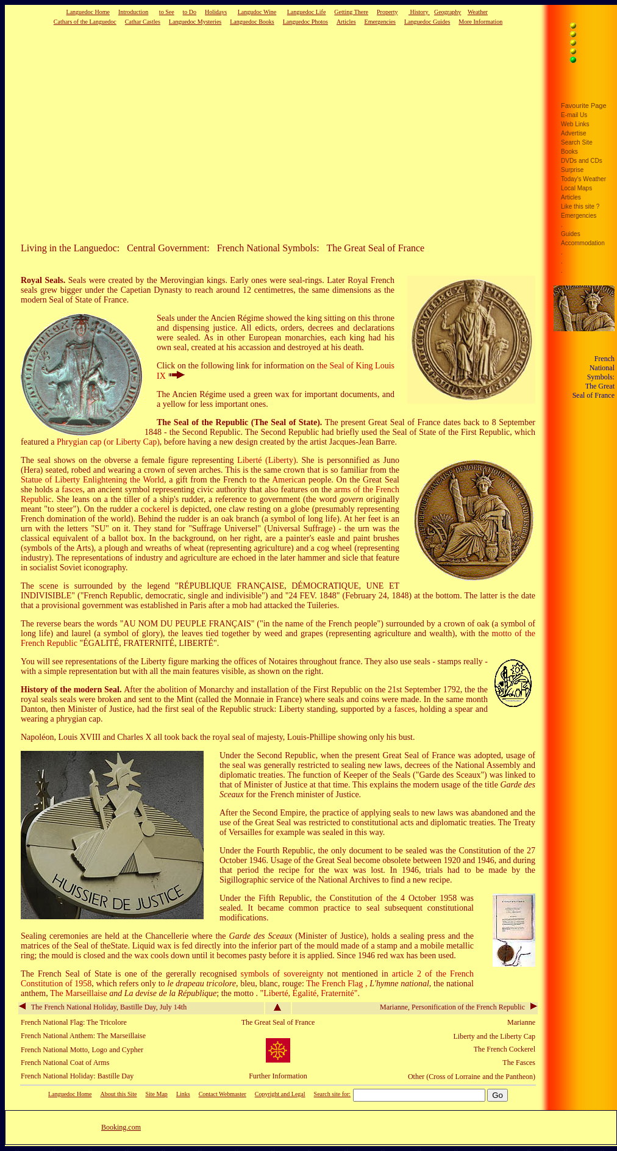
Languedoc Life (306, 12)
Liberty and (471, 1036)
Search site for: (332, 1094)
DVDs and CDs (581, 160)
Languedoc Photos (305, 21)
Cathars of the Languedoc (85, 21)
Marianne (521, 1022)
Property (387, 12)
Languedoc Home (88, 12)
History (419, 12)
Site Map (156, 1094)
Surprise (572, 170)
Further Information (278, 1076)
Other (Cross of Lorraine (444, 1076)
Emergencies (380, 21)
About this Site (118, 1094)
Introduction (133, 12)
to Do (190, 12)
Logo (99, 1049)
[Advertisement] (252, 133)
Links (183, 1094)
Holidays (216, 12)
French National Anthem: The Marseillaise (83, 1035)
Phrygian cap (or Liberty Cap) (108, 441)
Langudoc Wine (257, 12)
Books (569, 151)
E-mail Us (574, 115)
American (288, 479)
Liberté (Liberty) (266, 460)
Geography (447, 12)
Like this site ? (580, 206)
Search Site (577, 142)
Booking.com (121, 1127)
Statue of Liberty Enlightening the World (92, 479)
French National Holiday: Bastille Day (77, 1076)
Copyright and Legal (280, 1094)
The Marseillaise (79, 993)
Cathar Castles (142, 21)
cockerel (155, 509)
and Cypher (126, 1049)
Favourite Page (584, 105)
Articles (346, 21)
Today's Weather (583, 179)
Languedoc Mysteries (195, 21)
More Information (480, 21)
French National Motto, (55, 1049)
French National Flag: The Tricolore (74, 1022)
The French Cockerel (504, 1049)
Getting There (351, 12)
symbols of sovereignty (282, 973)
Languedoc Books (252, 21)
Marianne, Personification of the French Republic (458, 1007)
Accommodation (583, 243)
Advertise (574, 133)
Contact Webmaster (222, 1094)
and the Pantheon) (508, 1076)
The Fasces (518, 1062)
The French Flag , (337, 983)
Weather (478, 12)
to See (166, 12)
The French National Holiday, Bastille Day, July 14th (103, 1007)
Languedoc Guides (427, 21)
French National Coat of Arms (65, 1062)
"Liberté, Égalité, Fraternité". (309, 993)
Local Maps (576, 188)
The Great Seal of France (278, 1022)
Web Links (575, 124)
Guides (570, 234)
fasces (72, 489)
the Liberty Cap (512, 1036)
